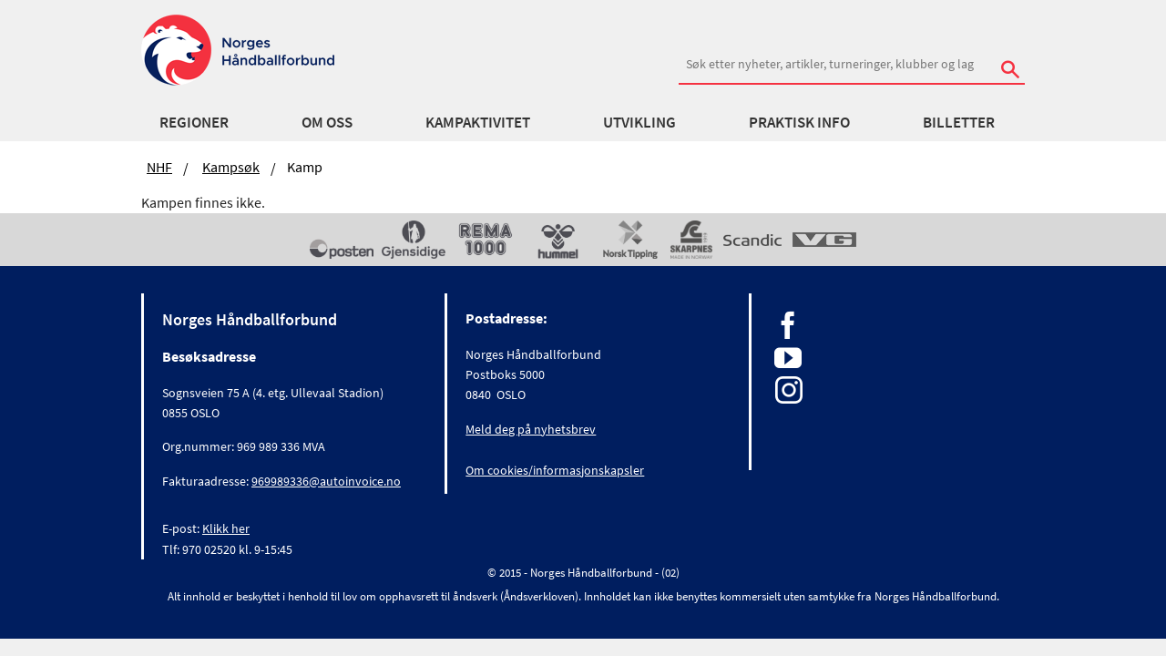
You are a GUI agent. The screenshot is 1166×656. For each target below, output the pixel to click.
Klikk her (226, 523)
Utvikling (639, 122)
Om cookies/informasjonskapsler (554, 464)
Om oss (327, 122)
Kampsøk (231, 167)
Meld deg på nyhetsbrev (530, 423)
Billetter (959, 122)
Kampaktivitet (477, 122)
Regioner (194, 122)
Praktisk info (799, 122)
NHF (159, 167)
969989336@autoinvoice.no (326, 475)
